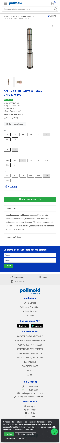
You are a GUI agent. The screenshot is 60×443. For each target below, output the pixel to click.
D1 (5, 130)
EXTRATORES (30, 362)
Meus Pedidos (17, 277)
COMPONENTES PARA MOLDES (30, 353)
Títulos (43, 277)
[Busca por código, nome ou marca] (27, 9)
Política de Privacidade (30, 307)
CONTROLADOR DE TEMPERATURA (30, 340)
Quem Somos (30, 303)
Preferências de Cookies (14, 440)
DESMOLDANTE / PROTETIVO (30, 358)
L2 (5, 172)
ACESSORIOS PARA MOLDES (30, 345)
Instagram (30, 406)
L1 (5, 156)
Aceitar (9, 435)
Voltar (52, 16)
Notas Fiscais (17, 282)
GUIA (6, 146)
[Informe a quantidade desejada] (19, 193)
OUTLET (30, 375)
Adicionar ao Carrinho (30, 199)
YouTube (30, 413)
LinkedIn (30, 416)
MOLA (30, 370)
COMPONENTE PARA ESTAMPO (30, 349)
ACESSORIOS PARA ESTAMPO (30, 336)
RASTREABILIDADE (30, 366)
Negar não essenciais (25, 435)
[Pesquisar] (55, 9)
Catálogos (30, 316)
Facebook (30, 410)
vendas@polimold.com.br (30, 393)
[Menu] (6, 3)
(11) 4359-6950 (30, 390)
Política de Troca (30, 311)
